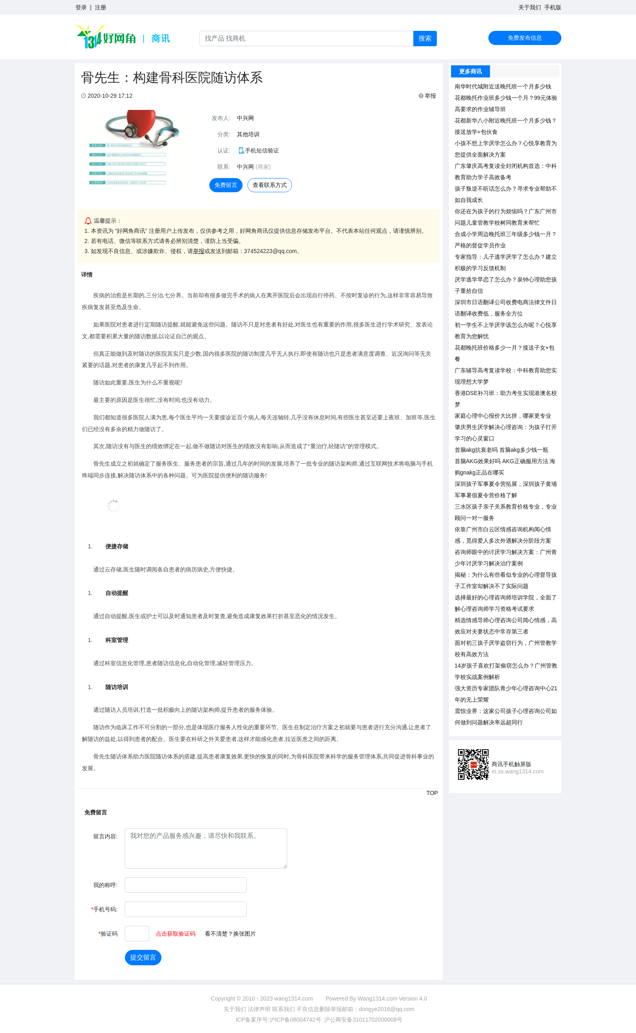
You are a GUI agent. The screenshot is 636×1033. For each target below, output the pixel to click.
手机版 (552, 7)
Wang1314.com (378, 998)
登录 (81, 7)
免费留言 (226, 185)
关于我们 (529, 7)
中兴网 (245, 118)
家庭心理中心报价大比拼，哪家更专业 (503, 415)
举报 (427, 95)
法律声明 (259, 1009)
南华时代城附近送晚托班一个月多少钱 (503, 86)
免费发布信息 (525, 37)
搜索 (425, 38)
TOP (432, 793)
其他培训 (248, 134)
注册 (100, 7)
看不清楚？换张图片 (230, 933)
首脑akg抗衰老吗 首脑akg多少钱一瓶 (501, 450)
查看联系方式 (270, 185)
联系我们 (283, 1009)
